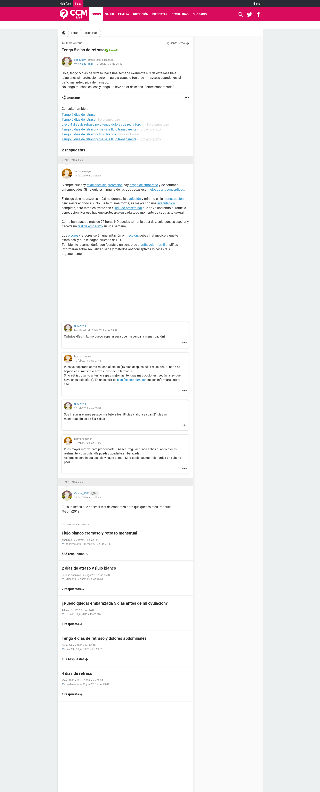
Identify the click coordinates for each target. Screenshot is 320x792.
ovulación (134, 199)
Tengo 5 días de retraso (79, 119)
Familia (123, 14)
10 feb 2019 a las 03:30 (87, 175)
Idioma (257, 3)
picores (73, 235)
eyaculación (166, 203)
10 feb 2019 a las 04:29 (87, 442)
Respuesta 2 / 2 (72, 482)
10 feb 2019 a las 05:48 (108, 63)
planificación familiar (153, 245)
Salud (78, 3)
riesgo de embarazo (144, 185)
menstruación (174, 199)
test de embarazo (90, 226)
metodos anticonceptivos (165, 189)
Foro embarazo (109, 119)
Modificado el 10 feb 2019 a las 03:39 (95, 330)
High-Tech (65, 3)
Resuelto (114, 50)
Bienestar (159, 14)
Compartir (73, 98)
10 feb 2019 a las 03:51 (87, 408)
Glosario (200, 14)
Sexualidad (180, 14)
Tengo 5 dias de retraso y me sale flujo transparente (99, 139)
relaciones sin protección (105, 185)
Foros (96, 14)
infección (131, 235)
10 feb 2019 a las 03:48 (87, 360)
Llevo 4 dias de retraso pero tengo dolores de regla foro (101, 124)
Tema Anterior (74, 43)
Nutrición (140, 14)
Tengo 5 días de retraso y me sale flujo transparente (99, 129)
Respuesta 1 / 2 (72, 160)
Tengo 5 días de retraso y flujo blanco (89, 134)
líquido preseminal (128, 208)
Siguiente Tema (175, 43)
